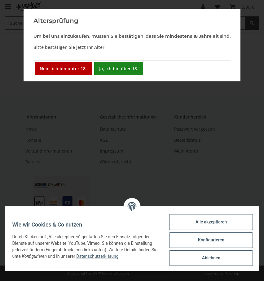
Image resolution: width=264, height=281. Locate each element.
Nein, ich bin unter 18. (63, 68)
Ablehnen (208, 257)
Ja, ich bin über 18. (118, 68)
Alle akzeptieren (208, 221)
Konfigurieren (208, 239)
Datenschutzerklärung (107, 256)
